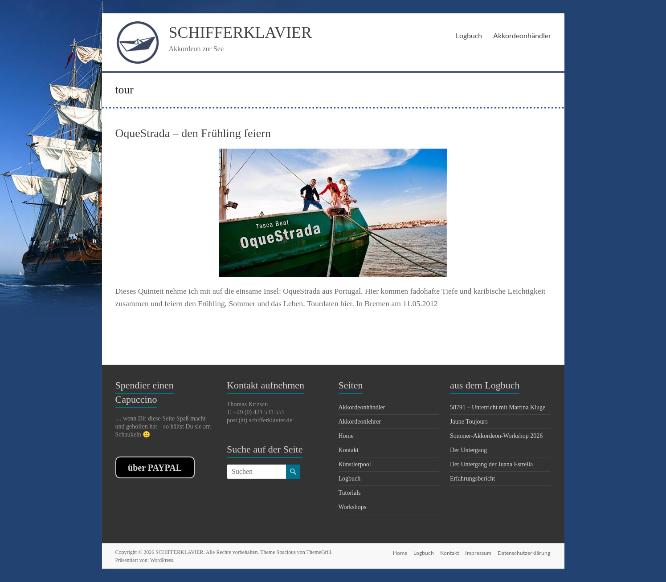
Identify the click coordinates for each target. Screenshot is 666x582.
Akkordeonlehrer (360, 421)
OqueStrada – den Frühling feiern (193, 133)
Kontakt (349, 450)
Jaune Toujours (469, 421)
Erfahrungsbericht (472, 478)
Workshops (353, 507)
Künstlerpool (355, 464)
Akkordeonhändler (522, 35)
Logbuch (469, 35)
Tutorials (350, 492)
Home (346, 435)
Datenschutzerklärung (524, 552)
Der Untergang (468, 450)
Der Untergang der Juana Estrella (491, 464)
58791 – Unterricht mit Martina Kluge (497, 407)
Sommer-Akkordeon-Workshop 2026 (496, 435)
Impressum (478, 552)
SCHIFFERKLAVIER (240, 32)
